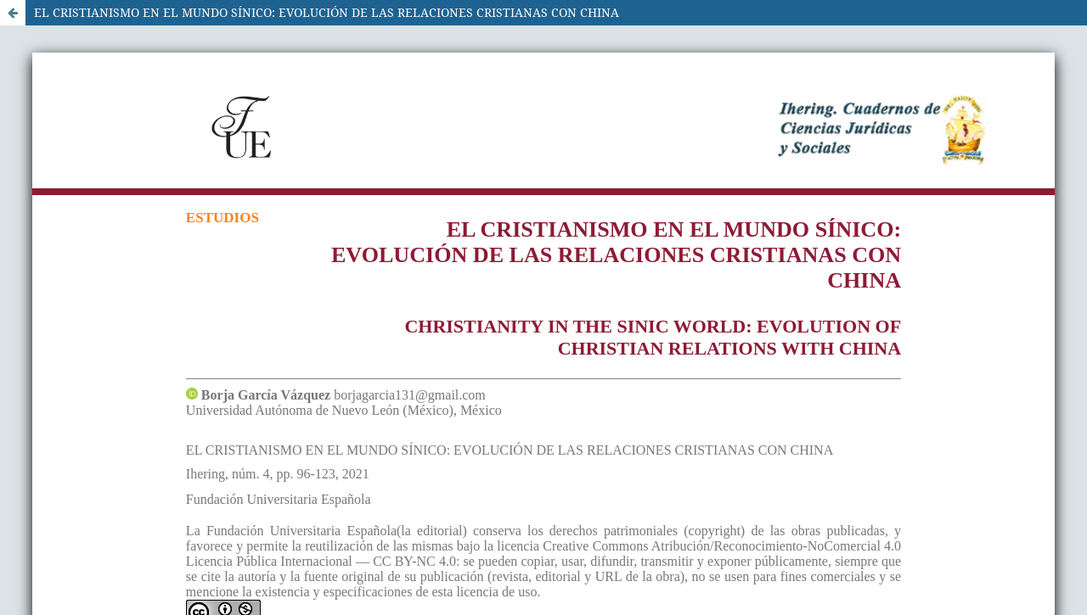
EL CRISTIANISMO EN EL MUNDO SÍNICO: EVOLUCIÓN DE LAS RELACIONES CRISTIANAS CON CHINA (326, 12)
